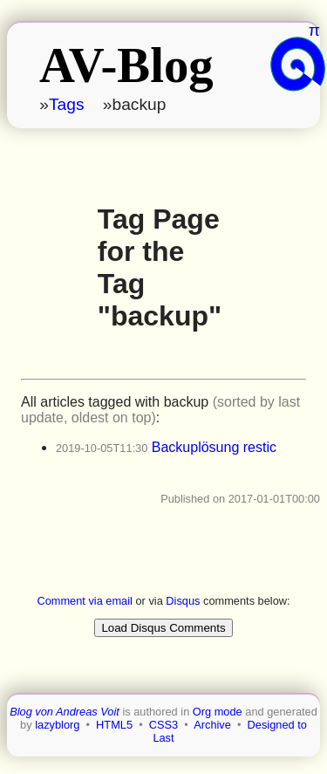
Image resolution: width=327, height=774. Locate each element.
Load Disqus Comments (163, 627)
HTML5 (114, 724)
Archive (212, 724)
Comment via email (85, 600)
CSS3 (163, 724)
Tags (67, 104)
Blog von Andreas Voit (64, 711)
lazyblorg (57, 724)
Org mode (217, 711)
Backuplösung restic (214, 447)
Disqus (183, 600)
